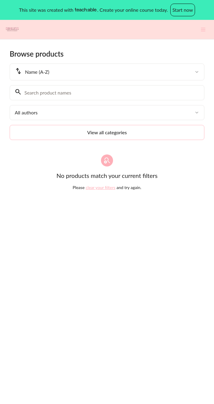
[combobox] (107, 72)
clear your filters (100, 187)
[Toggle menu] (203, 29)
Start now (182, 10)
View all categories (107, 132)
